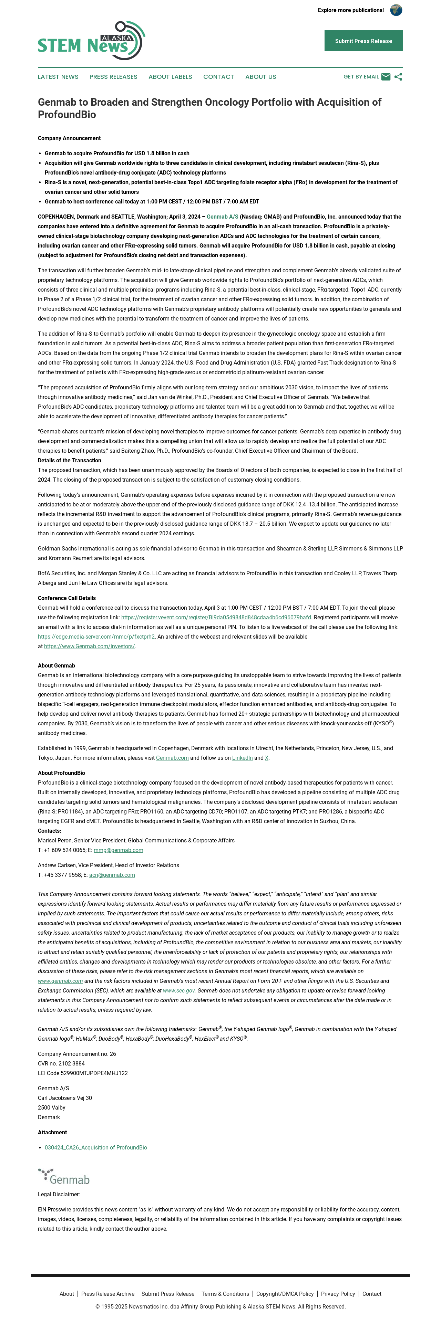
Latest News (58, 77)
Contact (218, 77)
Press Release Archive (107, 1294)
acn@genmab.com (112, 875)
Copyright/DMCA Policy (285, 1294)
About (67, 1294)
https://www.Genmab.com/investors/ (89, 646)
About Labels (170, 77)
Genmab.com (172, 758)
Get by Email (367, 77)
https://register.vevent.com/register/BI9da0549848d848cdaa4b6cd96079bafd (216, 617)
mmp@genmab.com (118, 850)
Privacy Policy (338, 1294)
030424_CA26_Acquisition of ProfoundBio (96, 1147)
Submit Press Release (168, 1294)
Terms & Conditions (225, 1294)
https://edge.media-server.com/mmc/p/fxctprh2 (96, 636)
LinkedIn (242, 758)
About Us (260, 77)
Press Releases (113, 77)
